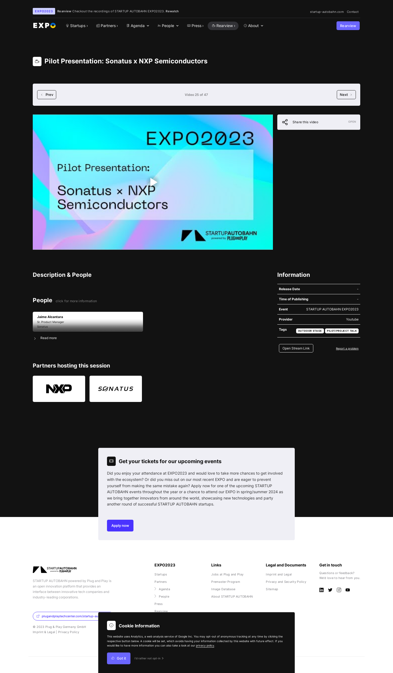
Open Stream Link (296, 348)
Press (158, 604)
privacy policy (205, 645)
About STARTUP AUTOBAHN (232, 596)
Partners (160, 582)
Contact (353, 12)
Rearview (348, 26)
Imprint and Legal (279, 574)
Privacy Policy (68, 632)
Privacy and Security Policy (286, 582)
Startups (160, 574)
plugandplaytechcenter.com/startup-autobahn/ (73, 616)
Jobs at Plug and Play (227, 574)
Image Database (223, 589)
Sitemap (272, 589)
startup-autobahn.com (327, 12)
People (161, 596)
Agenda (162, 589)
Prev (46, 95)
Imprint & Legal (44, 632)
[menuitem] (137, 26)
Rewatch (172, 11)
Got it (118, 658)
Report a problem (347, 348)
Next (346, 95)
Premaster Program (225, 582)
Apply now (120, 526)
